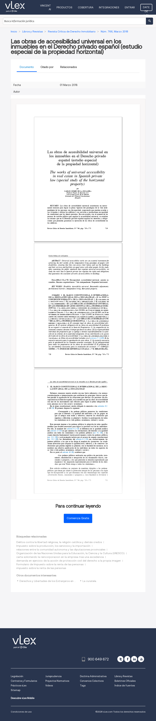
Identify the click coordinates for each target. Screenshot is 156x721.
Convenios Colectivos (92, 681)
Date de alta (146, 8)
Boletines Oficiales (125, 681)
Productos (64, 7)
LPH (102, 338)
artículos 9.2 (102, 406)
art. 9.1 (96, 433)
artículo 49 (66, 452)
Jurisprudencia (53, 676)
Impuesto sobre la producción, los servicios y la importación (53, 545)
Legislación (17, 676)
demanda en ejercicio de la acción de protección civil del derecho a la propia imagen (68, 560)
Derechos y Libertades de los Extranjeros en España (51, 581)
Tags (83, 685)
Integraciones (109, 7)
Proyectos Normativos (57, 681)
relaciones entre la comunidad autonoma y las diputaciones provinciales (60, 549)
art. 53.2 (51, 439)
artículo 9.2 (71, 428)
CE (53, 408)
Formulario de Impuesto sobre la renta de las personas (49, 564)
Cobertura (85, 7)
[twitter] (120, 659)
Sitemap (15, 690)
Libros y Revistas (123, 676)
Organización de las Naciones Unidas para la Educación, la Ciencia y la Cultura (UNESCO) (70, 553)
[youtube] (141, 659)
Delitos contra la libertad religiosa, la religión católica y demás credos (59, 542)
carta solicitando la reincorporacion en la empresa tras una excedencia (60, 556)
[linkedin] (134, 659)
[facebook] (127, 659)
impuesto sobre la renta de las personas (41, 568)
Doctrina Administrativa (93, 676)
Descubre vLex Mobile (22, 698)
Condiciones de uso (21, 711)
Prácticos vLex (18, 685)
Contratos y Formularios (24, 681)
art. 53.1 (51, 437)
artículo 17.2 (95, 338)
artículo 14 (54, 431)
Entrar (130, 7)
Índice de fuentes (125, 685)
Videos (49, 685)
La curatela (89, 581)
